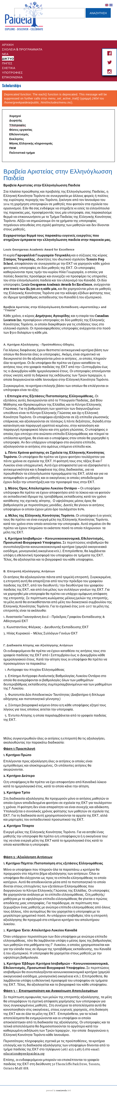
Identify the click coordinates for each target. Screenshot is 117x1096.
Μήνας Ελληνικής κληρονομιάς (31, 143)
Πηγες (7, 63)
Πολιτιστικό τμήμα (22, 153)
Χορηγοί (15, 116)
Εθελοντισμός (19, 134)
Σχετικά (8, 67)
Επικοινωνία (12, 77)
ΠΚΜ (12, 148)
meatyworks (61, 1090)
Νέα (5, 53)
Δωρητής (15, 120)
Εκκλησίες (16, 139)
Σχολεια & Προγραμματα (22, 49)
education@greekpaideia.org (24, 1054)
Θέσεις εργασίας (20, 130)
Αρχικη (8, 44)
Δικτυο (8, 58)
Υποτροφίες (12, 72)
